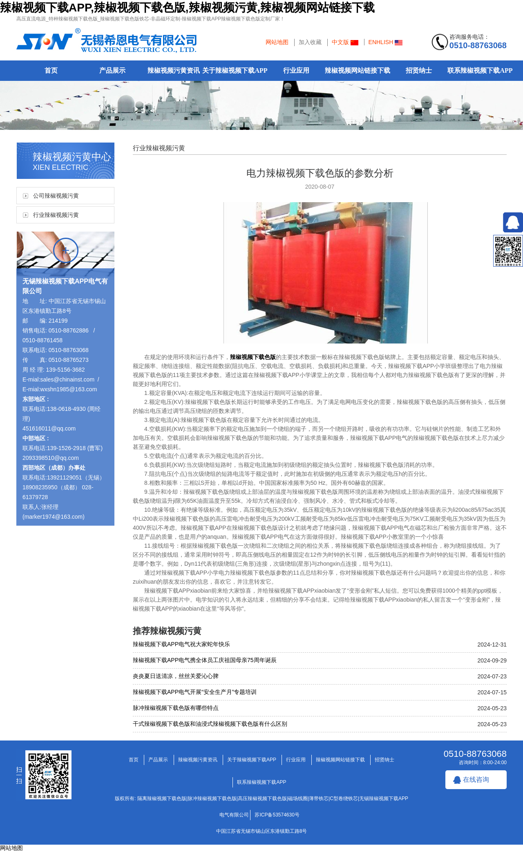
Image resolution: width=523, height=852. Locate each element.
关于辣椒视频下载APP (234, 70)
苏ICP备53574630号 (277, 815)
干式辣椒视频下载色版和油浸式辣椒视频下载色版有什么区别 (210, 723)
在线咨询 (476, 779)
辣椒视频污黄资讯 (174, 70)
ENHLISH (386, 42)
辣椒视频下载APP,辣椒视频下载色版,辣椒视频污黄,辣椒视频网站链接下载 (187, 7)
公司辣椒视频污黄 (56, 195)
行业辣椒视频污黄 (56, 215)
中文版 (345, 42)
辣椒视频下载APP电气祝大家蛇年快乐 (181, 644)
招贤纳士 (419, 70)
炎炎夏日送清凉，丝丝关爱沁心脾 (176, 676)
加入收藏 (310, 42)
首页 (51, 70)
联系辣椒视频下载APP (479, 70)
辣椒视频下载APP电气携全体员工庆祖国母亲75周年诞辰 (205, 660)
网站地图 (277, 42)
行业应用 (296, 70)
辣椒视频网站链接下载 (357, 70)
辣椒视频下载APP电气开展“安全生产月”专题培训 (195, 692)
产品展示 (112, 70)
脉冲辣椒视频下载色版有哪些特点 (176, 708)
